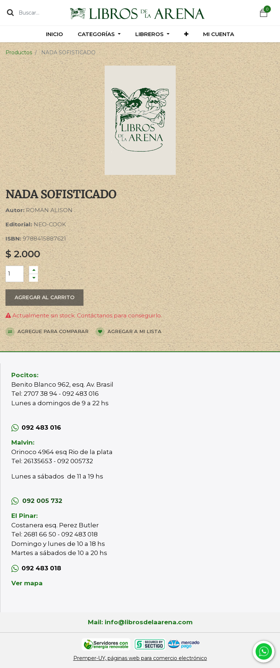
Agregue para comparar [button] (47, 331)
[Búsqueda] (10, 12)
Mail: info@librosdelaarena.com (140, 622)
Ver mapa (27, 583)
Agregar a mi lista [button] (129, 331)
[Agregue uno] (33, 270)
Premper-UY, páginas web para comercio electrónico (140, 658)
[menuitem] (54, 34)
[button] (186, 34)
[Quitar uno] (33, 278)
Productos (18, 52)
